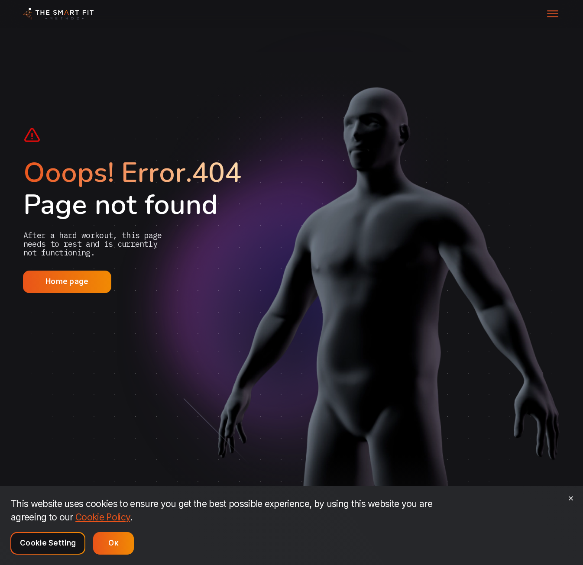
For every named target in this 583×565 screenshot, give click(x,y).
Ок (113, 543)
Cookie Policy (102, 517)
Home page (67, 281)
